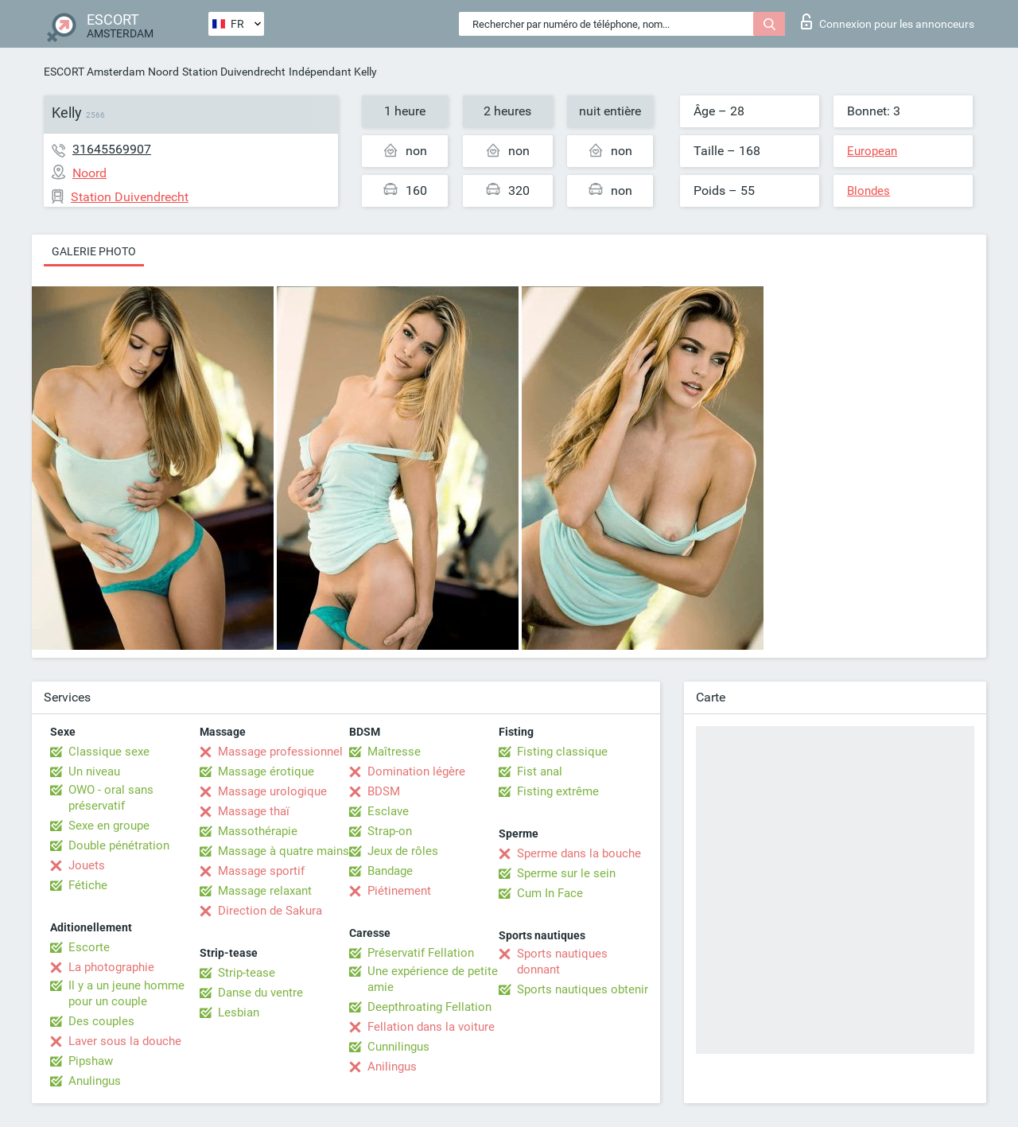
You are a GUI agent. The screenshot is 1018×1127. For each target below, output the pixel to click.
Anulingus (94, 1081)
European (872, 151)
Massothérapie (257, 831)
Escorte (89, 947)
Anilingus (392, 1066)
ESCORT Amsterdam (94, 71)
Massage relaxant (265, 891)
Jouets (86, 865)
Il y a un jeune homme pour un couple (126, 993)
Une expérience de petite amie (432, 979)
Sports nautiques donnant (562, 961)
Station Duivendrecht (234, 71)
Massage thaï (253, 811)
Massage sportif (261, 871)
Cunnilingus (398, 1047)
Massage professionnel (280, 751)
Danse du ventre (260, 992)
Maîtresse (394, 751)
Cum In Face (550, 893)
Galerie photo (94, 251)
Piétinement (399, 891)
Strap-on (389, 831)
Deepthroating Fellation (429, 1007)
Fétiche (87, 885)
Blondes (868, 191)
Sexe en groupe (109, 825)
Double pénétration (118, 845)
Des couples (101, 1021)
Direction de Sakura (270, 911)
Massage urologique (272, 791)
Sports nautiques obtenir (582, 989)
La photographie (111, 967)
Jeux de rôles (402, 851)
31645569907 (111, 149)
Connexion (887, 21)
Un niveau (94, 771)
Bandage (390, 871)
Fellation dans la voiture (431, 1027)
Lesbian (238, 1012)
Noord (163, 71)
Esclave (388, 811)
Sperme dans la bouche (579, 853)
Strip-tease (246, 973)
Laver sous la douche (124, 1041)
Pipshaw (90, 1061)
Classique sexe (109, 751)
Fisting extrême (558, 791)
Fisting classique (562, 751)
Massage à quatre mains (283, 851)
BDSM (383, 791)
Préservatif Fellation (420, 953)
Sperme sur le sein (566, 873)
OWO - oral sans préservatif (110, 798)
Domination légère (416, 771)
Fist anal (539, 771)
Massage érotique (266, 771)
